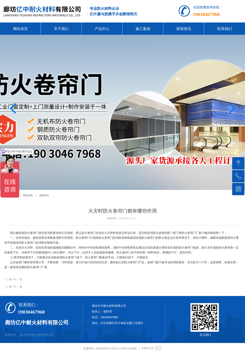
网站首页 (28, 195)
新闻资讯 (44, 195)
